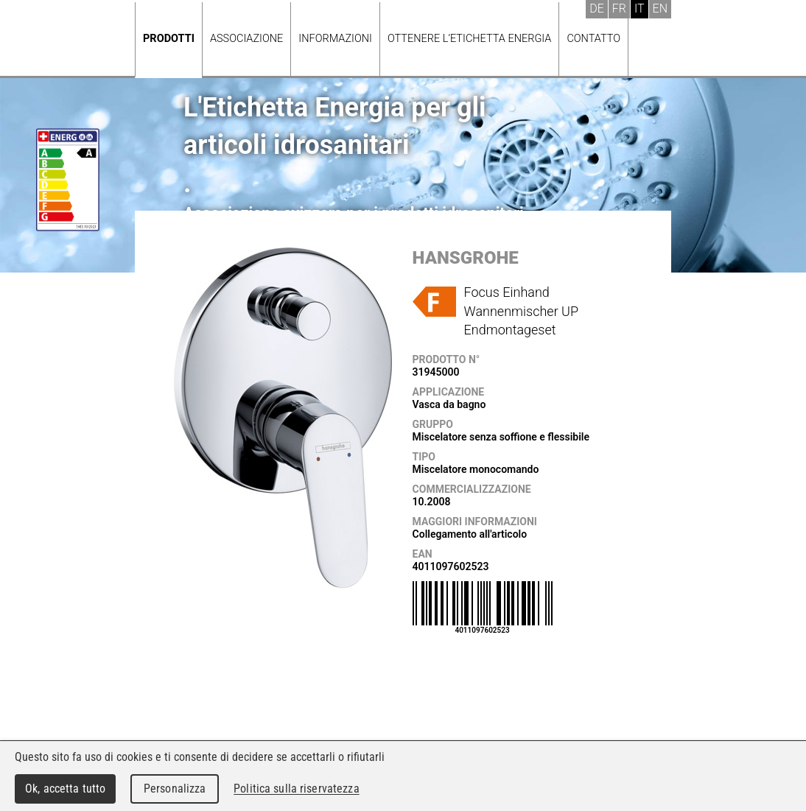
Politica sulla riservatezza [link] (296, 789)
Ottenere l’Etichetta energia (469, 38)
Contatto (593, 38)
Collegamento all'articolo (470, 534)
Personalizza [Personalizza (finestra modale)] (175, 789)
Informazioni (335, 38)
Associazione (246, 38)
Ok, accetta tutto (65, 789)
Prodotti (169, 38)
